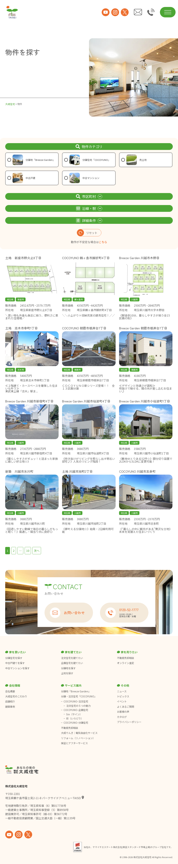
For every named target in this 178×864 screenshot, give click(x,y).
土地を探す (67, 673)
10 (27, 551)
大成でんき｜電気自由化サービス (79, 733)
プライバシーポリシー (129, 722)
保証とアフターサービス (74, 743)
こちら (103, 242)
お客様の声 (123, 711)
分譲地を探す (68, 668)
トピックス (123, 696)
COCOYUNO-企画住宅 (76, 710)
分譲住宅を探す (13, 658)
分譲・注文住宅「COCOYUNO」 (79, 696)
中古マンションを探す (17, 668)
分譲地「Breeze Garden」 (76, 691)
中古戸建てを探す (15, 663)
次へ (36, 551)
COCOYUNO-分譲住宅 (76, 722)
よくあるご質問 (125, 706)
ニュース (122, 691)
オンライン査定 (125, 663)
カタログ (122, 717)
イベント (122, 701)
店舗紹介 (10, 701)
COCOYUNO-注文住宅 (76, 701)
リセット (87, 232)
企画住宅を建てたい (72, 663)
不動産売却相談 (125, 658)
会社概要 (10, 691)
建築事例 (10, 706)
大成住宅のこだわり (16, 696)
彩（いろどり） (74, 718)
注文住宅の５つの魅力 (78, 706)
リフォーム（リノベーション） (78, 738)
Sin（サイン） (74, 714)
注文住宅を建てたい (72, 658)
